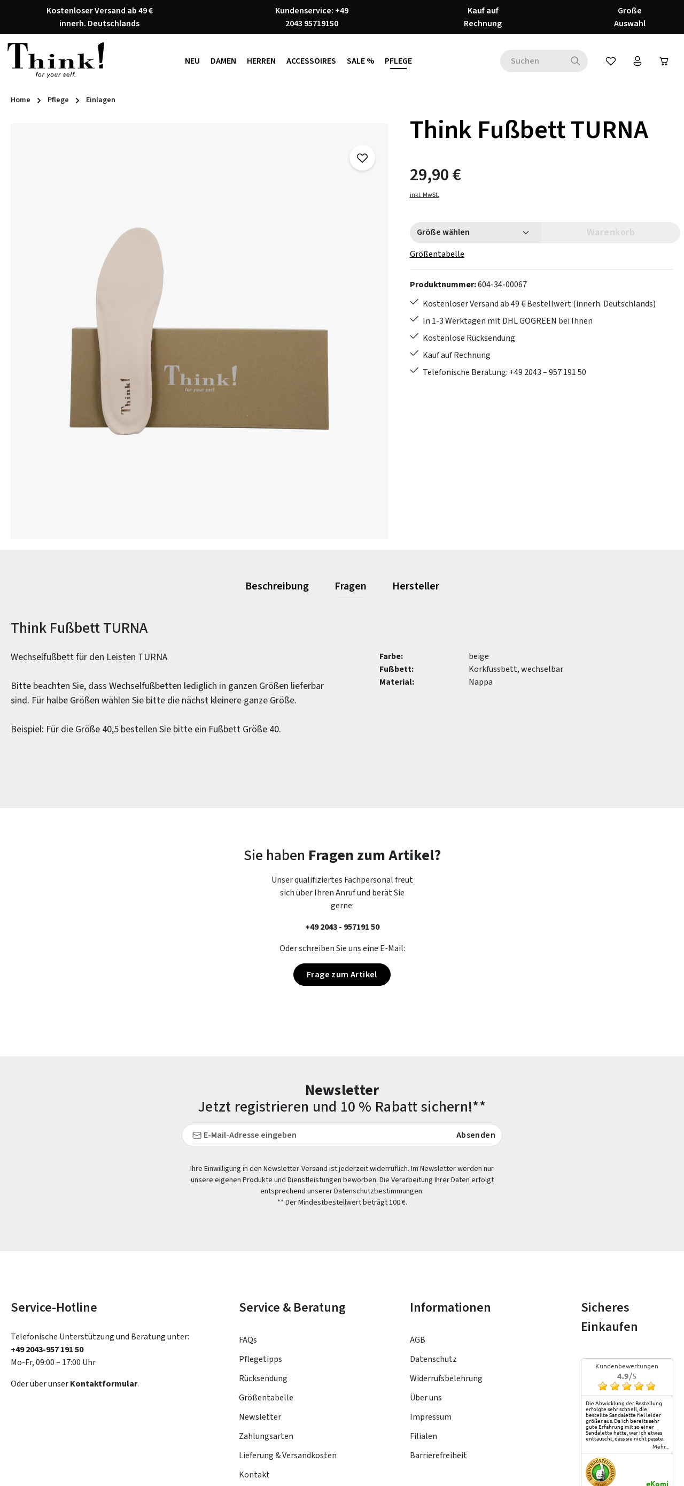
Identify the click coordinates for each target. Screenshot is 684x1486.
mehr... (660, 1344)
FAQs (248, 1238)
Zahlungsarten (266, 1334)
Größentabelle (437, 254)
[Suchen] (575, 61)
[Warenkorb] (664, 61)
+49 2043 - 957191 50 (342, 927)
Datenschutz (433, 1257)
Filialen (423, 1334)
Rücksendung (263, 1276)
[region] (199, 331)
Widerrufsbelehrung (446, 1276)
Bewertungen (264, 1392)
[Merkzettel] (610, 61)
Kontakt (254, 1372)
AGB (417, 1238)
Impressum (431, 1315)
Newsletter (260, 1315)
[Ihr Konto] (637, 61)
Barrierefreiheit (438, 1353)
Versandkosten (450, 1470)
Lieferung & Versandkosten (288, 1353)
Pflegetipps (260, 1257)
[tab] (277, 587)
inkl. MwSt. (424, 195)
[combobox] (532, 61)
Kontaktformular (103, 1282)
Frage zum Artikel (342, 975)
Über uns (426, 1295)
